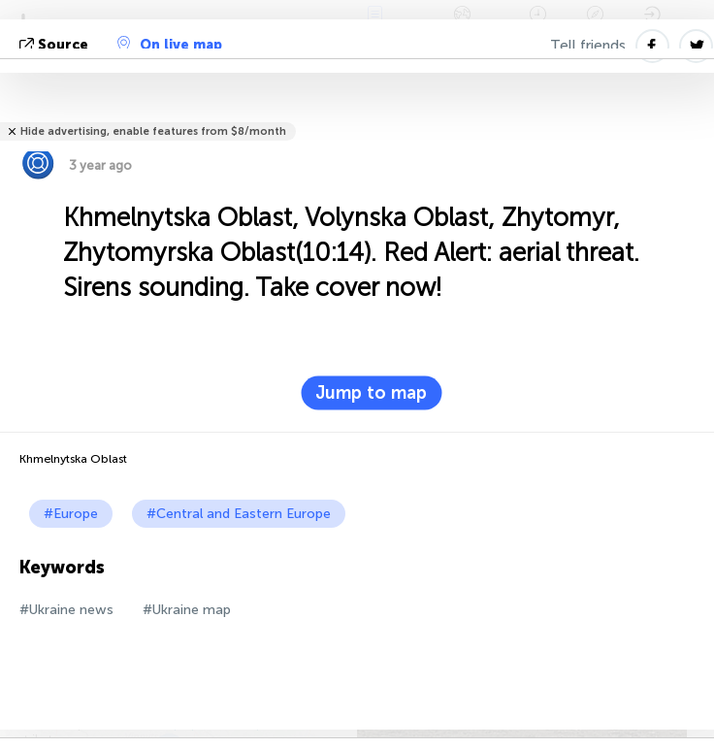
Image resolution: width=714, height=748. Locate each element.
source (55, 45)
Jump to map (371, 393)
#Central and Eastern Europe (238, 513)
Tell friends (588, 45)
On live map (169, 44)
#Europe (71, 513)
